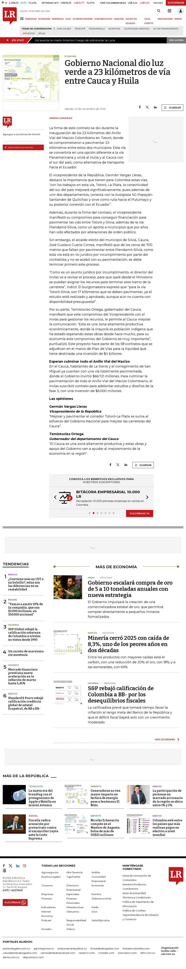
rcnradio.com (106, 952)
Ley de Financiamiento (165, 29)
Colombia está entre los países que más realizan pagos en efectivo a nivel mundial (167, 828)
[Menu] (22, 18)
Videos (70, 929)
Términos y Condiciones (137, 897)
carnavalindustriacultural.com (58, 952)
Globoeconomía (101, 898)
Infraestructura (74, 907)
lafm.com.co (147, 952)
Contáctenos (130, 888)
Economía (98, 885)
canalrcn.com (87, 952)
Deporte (96, 816)
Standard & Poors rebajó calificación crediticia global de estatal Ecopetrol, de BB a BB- (25, 703)
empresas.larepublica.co (72, 948)
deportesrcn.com (33, 957)
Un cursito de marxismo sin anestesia (26, 653)
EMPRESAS (58, 19)
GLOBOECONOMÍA (83, 19)
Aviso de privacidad (134, 893)
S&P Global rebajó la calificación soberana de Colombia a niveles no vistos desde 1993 (24, 634)
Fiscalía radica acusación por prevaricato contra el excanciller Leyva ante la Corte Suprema (43, 829)
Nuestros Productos (134, 884)
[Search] (158, 11)
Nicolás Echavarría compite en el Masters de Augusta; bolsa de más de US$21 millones (105, 828)
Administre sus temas (19, 147)
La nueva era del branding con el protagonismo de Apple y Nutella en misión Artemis (42, 798)
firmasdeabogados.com (104, 948)
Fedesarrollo (97, 29)
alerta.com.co (11, 957)
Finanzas (46, 898)
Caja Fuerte (73, 876)
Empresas (47, 894)
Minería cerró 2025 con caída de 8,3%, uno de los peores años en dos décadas (128, 644)
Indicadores (48, 907)
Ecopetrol (114, 29)
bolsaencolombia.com (136, 948)
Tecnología (36, 786)
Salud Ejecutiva (101, 920)
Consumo (47, 885)
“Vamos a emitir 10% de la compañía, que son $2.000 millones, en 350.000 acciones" (25, 609)
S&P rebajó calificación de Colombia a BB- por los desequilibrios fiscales (121, 694)
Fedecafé (80, 29)
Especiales (72, 894)
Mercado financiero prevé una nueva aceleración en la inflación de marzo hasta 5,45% (23, 676)
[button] (54, 498)
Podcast (46, 920)
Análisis (96, 872)
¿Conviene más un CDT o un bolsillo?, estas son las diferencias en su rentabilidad (26, 584)
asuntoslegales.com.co (16, 948)
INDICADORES (165, 19)
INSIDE (178, 19)
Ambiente (96, 786)
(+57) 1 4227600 (13, 890)
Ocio (94, 911)
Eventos (96, 894)
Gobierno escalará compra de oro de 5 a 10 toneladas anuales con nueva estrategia (130, 589)
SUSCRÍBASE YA (139, 513)
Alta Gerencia (74, 872)
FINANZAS (31, 19)
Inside (95, 907)
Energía (12, 694)
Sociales (46, 929)
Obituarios (72, 911)
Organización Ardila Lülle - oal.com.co (170, 950)
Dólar (41, 33)
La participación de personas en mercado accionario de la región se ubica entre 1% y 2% (168, 798)
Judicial (33, 816)
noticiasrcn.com (127, 952)
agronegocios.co (44, 948)
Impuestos (29, 33)
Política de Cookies (134, 910)
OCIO (68, 19)
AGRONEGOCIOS (103, 19)
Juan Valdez (64, 29)
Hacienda (13, 625)
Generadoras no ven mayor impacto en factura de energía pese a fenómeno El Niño (105, 798)
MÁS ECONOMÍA (165, 739)
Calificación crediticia (136, 29)
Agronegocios (49, 872)
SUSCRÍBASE (176, 2)
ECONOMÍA (44, 19)
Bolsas (12, 599)
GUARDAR (172, 107)
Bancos (12, 574)
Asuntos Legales (50, 876)
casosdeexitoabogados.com (20, 952)
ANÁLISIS (119, 19)
